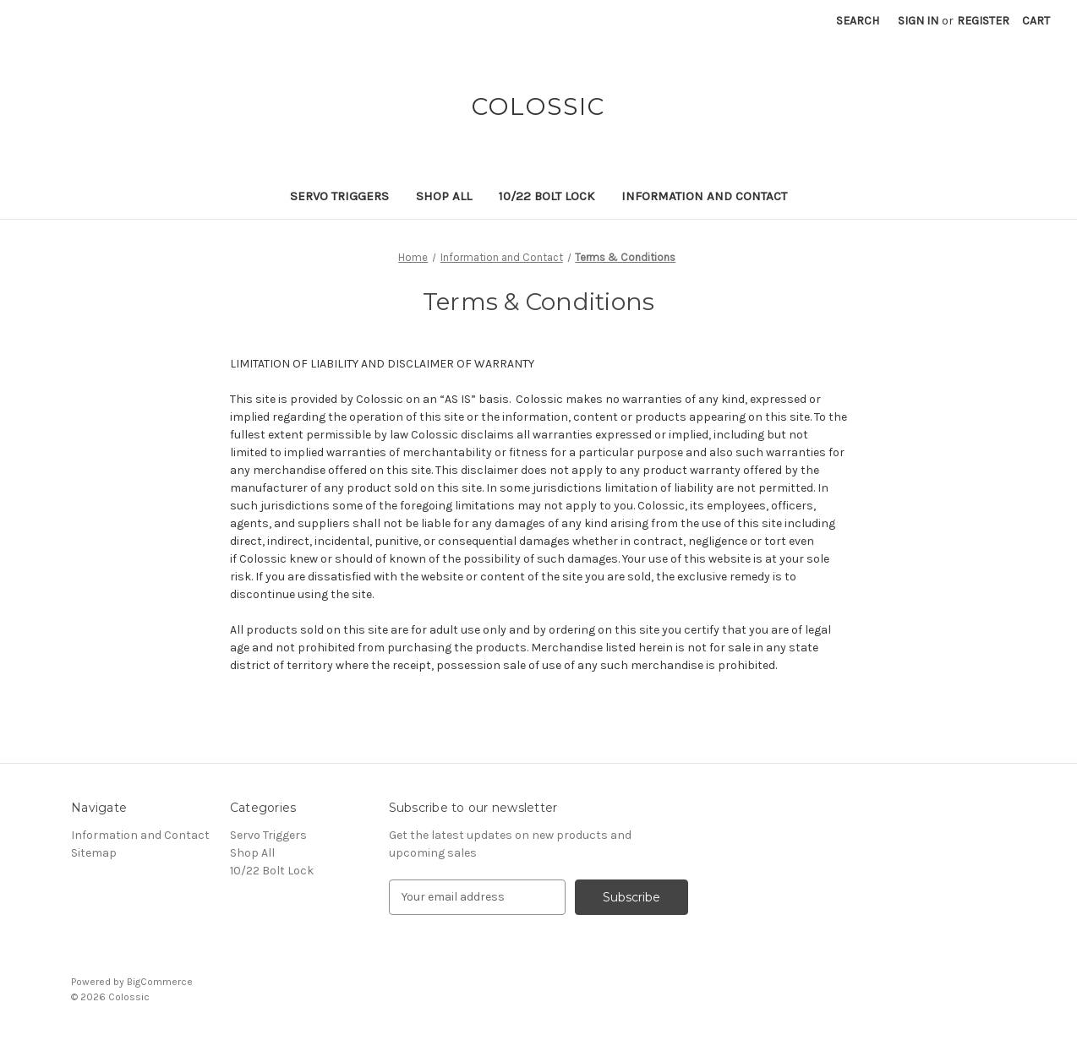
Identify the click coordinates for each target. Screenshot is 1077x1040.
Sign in (918, 21)
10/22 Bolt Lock (546, 196)
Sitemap (94, 853)
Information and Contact (704, 196)
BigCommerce (160, 982)
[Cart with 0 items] (1036, 20)
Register (983, 21)
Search (857, 21)
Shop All (444, 196)
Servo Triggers (339, 196)
